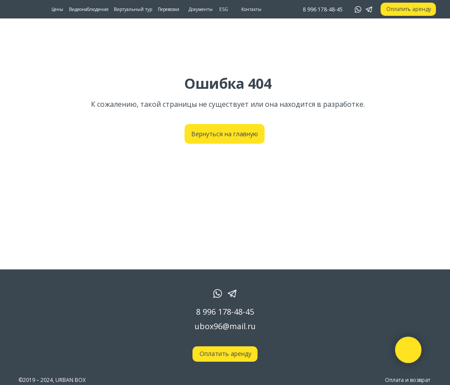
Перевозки (168, 9)
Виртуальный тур (133, 9)
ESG (223, 9)
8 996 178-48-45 (225, 311)
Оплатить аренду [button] (408, 9)
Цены (57, 9)
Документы (201, 9)
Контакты (251, 9)
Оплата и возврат (407, 380)
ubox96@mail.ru (225, 326)
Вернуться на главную (224, 134)
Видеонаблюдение (89, 9)
